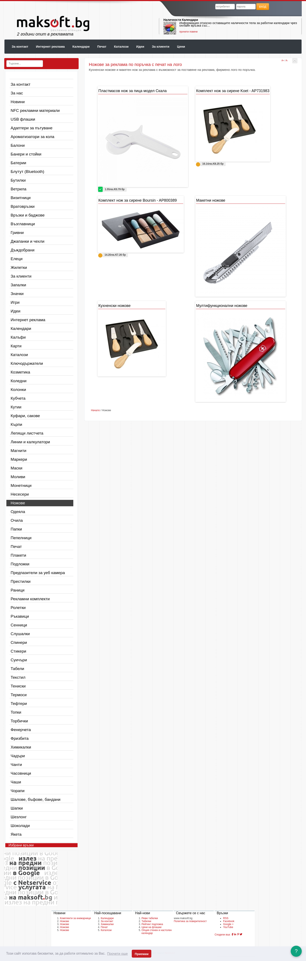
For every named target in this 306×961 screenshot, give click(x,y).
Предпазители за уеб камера (38, 572)
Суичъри (19, 660)
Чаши (16, 782)
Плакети (18, 555)
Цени (181, 46)
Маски (16, 468)
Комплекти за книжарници (75, 918)
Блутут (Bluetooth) (27, 171)
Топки (16, 712)
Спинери (19, 642)
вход (262, 6)
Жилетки (19, 267)
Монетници (21, 485)
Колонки (18, 389)
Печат (101, 46)
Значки (17, 293)
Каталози (121, 46)
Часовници (21, 773)
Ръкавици (20, 616)
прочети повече (188, 31)
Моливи (18, 477)
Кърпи (16, 424)
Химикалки (21, 747)
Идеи (140, 46)
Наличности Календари (180, 19)
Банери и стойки (26, 154)
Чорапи (17, 790)
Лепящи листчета (27, 433)
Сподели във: (223, 934)
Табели (17, 668)
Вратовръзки (23, 206)
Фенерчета (21, 729)
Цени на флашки (152, 927)
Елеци (17, 259)
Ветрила (18, 189)
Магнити (18, 450)
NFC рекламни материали (35, 110)
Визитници (21, 197)
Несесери (20, 494)
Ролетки (18, 607)
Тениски (18, 686)
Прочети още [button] (117, 953)
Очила (17, 520)
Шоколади (20, 825)
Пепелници (21, 538)
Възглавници (23, 224)
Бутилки (18, 180)
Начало (95, 410)
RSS (225, 918)
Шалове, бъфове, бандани (35, 799)
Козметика (20, 372)
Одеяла (18, 511)
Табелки (146, 921)
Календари (81, 46)
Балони (18, 145)
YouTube (228, 927)
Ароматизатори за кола (32, 136)
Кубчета (18, 398)
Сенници (19, 625)
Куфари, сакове (25, 415)
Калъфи (18, 337)
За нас (17, 93)
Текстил (18, 677)
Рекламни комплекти (30, 599)
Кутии (16, 407)
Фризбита (20, 738)
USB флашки (23, 119)
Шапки (17, 808)
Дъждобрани (22, 250)
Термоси (19, 695)
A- (287, 60)
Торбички (19, 721)
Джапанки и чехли (27, 241)
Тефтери (19, 703)
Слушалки (20, 634)
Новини (18, 102)
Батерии (18, 163)
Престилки (21, 581)
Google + (228, 924)
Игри (15, 302)
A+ (283, 60)
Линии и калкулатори (30, 442)
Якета (16, 834)
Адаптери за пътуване (31, 128)
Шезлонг (19, 817)
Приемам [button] (142, 954)
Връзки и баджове (28, 215)
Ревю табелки (150, 918)
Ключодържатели (27, 363)
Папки (16, 529)
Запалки (18, 285)
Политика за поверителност (190, 921)
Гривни (17, 232)
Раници (17, 590)
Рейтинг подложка (152, 924)
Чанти (16, 764)
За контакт (20, 46)
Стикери (18, 651)
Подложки (20, 564)
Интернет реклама (50, 46)
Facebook (228, 921)
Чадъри (18, 756)
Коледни (19, 381)
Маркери (19, 459)
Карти (16, 346)
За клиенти (160, 46)
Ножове (18, 503)
